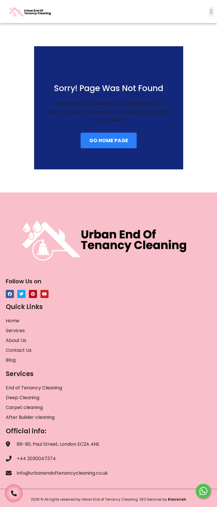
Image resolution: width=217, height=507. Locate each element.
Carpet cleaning (24, 407)
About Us (16, 340)
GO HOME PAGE (108, 140)
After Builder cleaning (31, 417)
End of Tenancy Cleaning (34, 387)
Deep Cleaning (22, 397)
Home (12, 320)
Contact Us (18, 350)
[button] (211, 11)
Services (15, 330)
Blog (11, 360)
